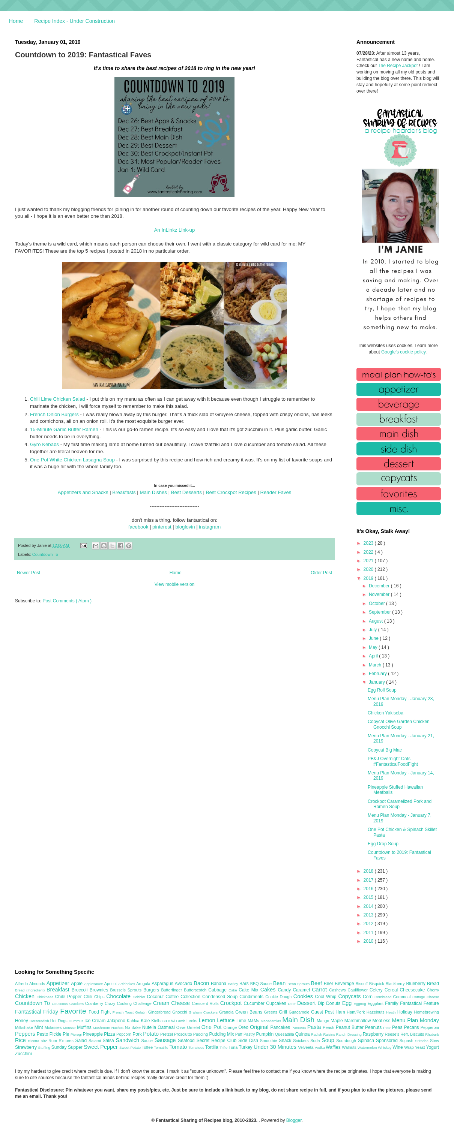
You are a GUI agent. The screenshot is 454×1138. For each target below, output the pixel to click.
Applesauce (94, 984)
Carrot (320, 990)
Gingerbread (160, 1012)
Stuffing (44, 1047)
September (380, 612)
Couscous (60, 1004)
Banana (219, 983)
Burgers (152, 990)
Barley (233, 984)
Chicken (26, 996)
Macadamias (271, 1021)
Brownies (100, 990)
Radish (317, 1034)
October (377, 603)
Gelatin (141, 1012)
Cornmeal (402, 996)
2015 (369, 897)
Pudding (201, 1034)
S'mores (67, 1040)
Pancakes (281, 1027)
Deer (292, 1004)
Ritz (44, 1041)
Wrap (409, 1047)
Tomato (178, 1047)
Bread (433, 983)
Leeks (192, 1020)
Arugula (144, 983)
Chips (100, 996)
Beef (317, 983)
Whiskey (385, 1047)
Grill (284, 1012)
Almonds (38, 983)
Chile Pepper (69, 996)
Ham (341, 1012)
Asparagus (163, 983)
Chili (89, 996)
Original (260, 1027)
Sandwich (128, 1040)
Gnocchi (180, 1012)
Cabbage (218, 990)
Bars (244, 983)
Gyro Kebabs (44, 444)
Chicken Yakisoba (385, 713)
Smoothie (269, 1040)
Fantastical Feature (419, 1003)
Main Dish (299, 1020)
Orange (230, 1027)
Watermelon (368, 1047)
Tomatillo (161, 1047)
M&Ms (254, 1020)
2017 (369, 880)
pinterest (161, 527)
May (374, 647)
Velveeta (306, 1047)
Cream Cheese (172, 1003)
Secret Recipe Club (217, 1040)
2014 (369, 906)
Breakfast (59, 990)
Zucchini (23, 1053)
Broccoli (81, 990)
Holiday (405, 1012)
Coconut (156, 996)
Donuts (334, 1003)
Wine (398, 1047)
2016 (369, 888)
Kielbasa (159, 1020)
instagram (210, 527)
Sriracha (422, 1041)
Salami (96, 1040)
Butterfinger (172, 990)
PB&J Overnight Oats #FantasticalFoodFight (393, 761)
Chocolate (119, 996)
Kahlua (134, 1020)
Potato (151, 1034)
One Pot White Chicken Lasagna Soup (72, 460)
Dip (322, 1003)
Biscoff (362, 983)
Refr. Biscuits (412, 1034)
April (374, 656)
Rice (21, 1040)
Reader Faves (276, 492)
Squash (407, 1040)
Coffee (172, 996)
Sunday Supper (67, 1047)
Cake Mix (249, 990)
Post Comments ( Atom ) (67, 600)
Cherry (433, 990)
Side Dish (249, 1040)
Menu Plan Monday (415, 1020)
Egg (348, 1003)
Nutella (150, 1027)
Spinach (367, 1040)
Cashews (338, 990)
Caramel (302, 990)
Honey (22, 1020)
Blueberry (416, 983)
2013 (369, 915)
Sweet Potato (130, 1047)
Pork (137, 1034)
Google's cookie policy (403, 352)
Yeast (420, 1047)
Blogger (294, 1120)
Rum (53, 1040)
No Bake (133, 1027)
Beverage (345, 983)
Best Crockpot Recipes (231, 492)
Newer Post (28, 572)
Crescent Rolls (206, 1003)
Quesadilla (285, 1034)
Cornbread (383, 997)
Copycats (350, 996)
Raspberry (374, 1034)
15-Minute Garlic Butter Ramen (64, 429)
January (377, 682)
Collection (191, 996)
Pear (387, 1028)
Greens (271, 1012)
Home (16, 21)
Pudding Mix (222, 1034)
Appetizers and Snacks (83, 492)
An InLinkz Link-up (174, 230)
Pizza (110, 1034)
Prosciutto (183, 1034)
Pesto (43, 1034)
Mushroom (102, 1028)
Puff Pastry (245, 1034)
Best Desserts (186, 492)
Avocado (184, 983)
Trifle (224, 1047)
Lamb (181, 1021)
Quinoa (303, 1034)
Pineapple (93, 1034)
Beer (329, 983)
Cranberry (95, 1003)
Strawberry (26, 1047)
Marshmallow (358, 1020)
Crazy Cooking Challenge (129, 1003)
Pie (67, 1034)
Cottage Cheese (425, 997)
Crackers (77, 1004)
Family (392, 1003)
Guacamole (300, 1012)
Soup (329, 1040)
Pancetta (299, 1028)
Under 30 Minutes (276, 1047)
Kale (146, 1020)
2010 (369, 941)
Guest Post (323, 1012)
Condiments (252, 996)
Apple (77, 983)
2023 (369, 543)
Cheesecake (413, 990)
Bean (280, 983)
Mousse (70, 1028)
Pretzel (167, 1034)
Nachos (118, 1028)
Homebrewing (426, 1012)
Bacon (202, 983)
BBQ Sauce (261, 983)
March (376, 665)
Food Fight (100, 1012)
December (380, 585)
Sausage (166, 1040)
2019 (369, 578)
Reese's (392, 1034)
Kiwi (172, 1021)
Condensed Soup (220, 996)
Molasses (54, 1027)
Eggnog (361, 1004)
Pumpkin (265, 1034)
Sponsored (388, 1040)
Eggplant (376, 1003)
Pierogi (77, 1034)
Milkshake (25, 1027)
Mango (324, 1020)
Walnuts (350, 1047)
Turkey (246, 1047)
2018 (369, 871)
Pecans (412, 1027)
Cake (234, 990)
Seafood (187, 1040)
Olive (181, 1027)
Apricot (111, 983)
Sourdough (347, 1040)
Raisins (329, 1034)
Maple (337, 1020)
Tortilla (212, 1047)
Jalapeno (117, 1020)
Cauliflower (359, 990)
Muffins (85, 1027)
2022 (369, 552)
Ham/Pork (356, 1012)
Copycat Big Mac (385, 750)
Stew (434, 1040)
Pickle (56, 1034)
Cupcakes (277, 1003)
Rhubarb (432, 1034)
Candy (285, 990)
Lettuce (226, 1020)
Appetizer (59, 983)
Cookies (304, 996)
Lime (242, 1020)
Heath (391, 1012)
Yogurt (432, 1047)
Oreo (244, 1027)
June (374, 638)
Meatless (382, 1020)
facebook (138, 527)
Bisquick (377, 983)
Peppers (26, 1034)
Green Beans (249, 1012)
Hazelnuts (376, 1012)
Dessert (307, 1003)
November (380, 594)
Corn (368, 996)
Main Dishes (153, 492)
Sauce (147, 1040)
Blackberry (396, 983)
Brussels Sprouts (126, 990)
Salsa (109, 1040)
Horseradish (40, 1021)
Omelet (194, 1027)
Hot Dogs (59, 1020)
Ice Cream (95, 1020)
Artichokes (127, 984)
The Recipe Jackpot (398, 65)
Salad (82, 1040)
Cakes (269, 990)
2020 (369, 569)
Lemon (207, 1020)
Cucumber (255, 1003)
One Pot (212, 1027)
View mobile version (175, 584)
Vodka (320, 1047)
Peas (398, 1027)
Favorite (74, 1011)
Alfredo (22, 983)
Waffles (334, 1047)
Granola (227, 1012)
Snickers (301, 1040)
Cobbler (140, 997)
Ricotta (34, 1041)
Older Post (321, 572)
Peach (329, 1027)
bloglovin (185, 527)
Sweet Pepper (101, 1047)
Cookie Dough (279, 996)
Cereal (392, 990)
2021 (369, 560)
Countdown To (45, 554)
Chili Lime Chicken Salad (57, 399)
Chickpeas (46, 997)
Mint (40, 1027)
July (373, 629)
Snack (286, 1040)
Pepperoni (430, 1027)
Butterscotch (196, 990)
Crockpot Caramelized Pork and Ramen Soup (399, 804)
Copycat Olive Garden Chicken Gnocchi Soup (399, 724)
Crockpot (232, 1003)
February (378, 673)
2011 (369, 932)
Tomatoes (197, 1047)
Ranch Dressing (349, 1034)
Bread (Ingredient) (31, 990)
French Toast (124, 1012)
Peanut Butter (350, 1027)
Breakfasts (123, 492)
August (376, 621)
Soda (316, 1040)
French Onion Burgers (54, 414)
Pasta (315, 1027)
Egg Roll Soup (382, 690)
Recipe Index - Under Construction (74, 21)
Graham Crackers (204, 1012)
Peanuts (374, 1027)
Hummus (76, 1021)
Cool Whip (326, 996)
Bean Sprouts (299, 984)
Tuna (234, 1047)
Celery (377, 990)
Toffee (148, 1047)
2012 (369, 923)
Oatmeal (167, 1027)
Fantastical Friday (37, 1012)
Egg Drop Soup (383, 843)
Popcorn (124, 1034)
